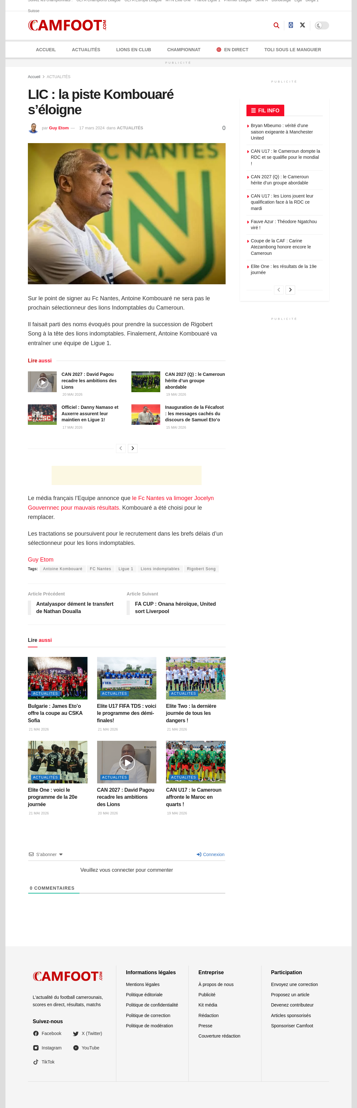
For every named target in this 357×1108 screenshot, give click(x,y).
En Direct (232, 49)
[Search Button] (276, 26)
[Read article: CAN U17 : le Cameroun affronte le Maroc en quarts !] (196, 762)
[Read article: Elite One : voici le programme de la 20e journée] (57, 762)
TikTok (43, 1062)
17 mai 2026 (72, 427)
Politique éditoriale (144, 994)
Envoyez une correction (294, 984)
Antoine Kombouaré (62, 569)
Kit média (207, 1004)
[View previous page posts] (121, 448)
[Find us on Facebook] (291, 25)
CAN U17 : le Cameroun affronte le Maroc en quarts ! (193, 797)
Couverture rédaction (219, 1036)
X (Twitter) (87, 1033)
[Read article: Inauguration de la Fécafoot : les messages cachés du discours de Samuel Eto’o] (145, 414)
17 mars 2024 (92, 127)
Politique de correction (148, 1015)
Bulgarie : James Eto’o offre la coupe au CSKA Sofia (55, 713)
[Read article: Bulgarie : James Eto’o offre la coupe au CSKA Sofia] (57, 678)
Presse (205, 1025)
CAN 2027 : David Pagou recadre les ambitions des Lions (89, 380)
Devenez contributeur (292, 1004)
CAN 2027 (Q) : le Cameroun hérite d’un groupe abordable (195, 380)
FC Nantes (100, 569)
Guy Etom (59, 127)
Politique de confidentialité (152, 1004)
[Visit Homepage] (69, 25)
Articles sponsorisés (291, 1015)
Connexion (211, 854)
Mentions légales (143, 984)
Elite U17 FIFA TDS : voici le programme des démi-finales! (126, 713)
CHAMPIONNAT (184, 49)
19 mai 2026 (175, 394)
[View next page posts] (132, 448)
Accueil (46, 49)
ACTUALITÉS (86, 49)
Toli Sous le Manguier (292, 49)
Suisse (33, 11)
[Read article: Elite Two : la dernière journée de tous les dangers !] (196, 678)
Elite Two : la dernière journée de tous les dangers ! (191, 713)
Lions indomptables (160, 569)
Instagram (47, 1048)
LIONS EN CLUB (133, 49)
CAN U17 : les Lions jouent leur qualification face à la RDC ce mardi (282, 202)
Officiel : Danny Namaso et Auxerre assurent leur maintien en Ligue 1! (90, 413)
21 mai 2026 (38, 729)
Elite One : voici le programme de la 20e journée (52, 797)
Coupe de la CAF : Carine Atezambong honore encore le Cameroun (281, 247)
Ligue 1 (126, 569)
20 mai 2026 (72, 394)
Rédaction (208, 1015)
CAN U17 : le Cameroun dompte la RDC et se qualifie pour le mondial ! (285, 157)
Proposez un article (290, 994)
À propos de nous (216, 984)
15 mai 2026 (175, 427)
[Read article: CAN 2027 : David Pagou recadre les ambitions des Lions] (42, 381)
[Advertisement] (127, 475)
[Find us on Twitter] (302, 25)
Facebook (47, 1033)
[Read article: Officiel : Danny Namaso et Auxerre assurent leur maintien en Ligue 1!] (42, 414)
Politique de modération (149, 1025)
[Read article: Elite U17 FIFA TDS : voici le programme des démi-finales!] (127, 678)
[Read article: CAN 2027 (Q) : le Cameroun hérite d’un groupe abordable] (145, 381)
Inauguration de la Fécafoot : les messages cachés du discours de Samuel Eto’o (194, 413)
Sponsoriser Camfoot (292, 1025)
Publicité (206, 994)
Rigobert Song (201, 569)
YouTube (86, 1048)
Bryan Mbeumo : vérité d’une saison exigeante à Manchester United (282, 132)
